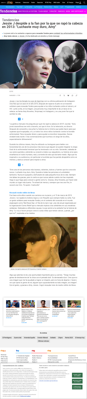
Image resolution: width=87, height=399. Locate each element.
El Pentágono (7, 337)
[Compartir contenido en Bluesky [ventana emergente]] (68, 95)
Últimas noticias (43, 341)
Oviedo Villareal (42, 337)
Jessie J (22, 36)
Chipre (60, 337)
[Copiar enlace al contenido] (76, 95)
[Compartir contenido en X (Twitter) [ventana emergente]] (64, 95)
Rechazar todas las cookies (77, 381)
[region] (43, 381)
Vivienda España (29, 337)
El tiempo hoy (79, 337)
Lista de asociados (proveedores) (48, 380)
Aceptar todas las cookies (77, 375)
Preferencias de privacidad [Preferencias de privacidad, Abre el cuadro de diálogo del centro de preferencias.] (77, 387)
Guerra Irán (17, 337)
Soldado (53, 337)
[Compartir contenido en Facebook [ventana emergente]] (60, 95)
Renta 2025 (69, 337)
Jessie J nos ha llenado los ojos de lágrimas (27, 101)
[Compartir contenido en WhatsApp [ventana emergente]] (72, 95)
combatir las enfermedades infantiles (67, 33)
